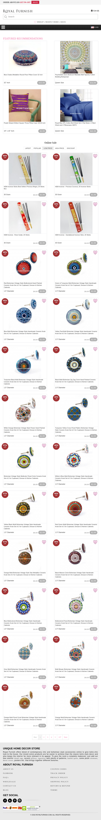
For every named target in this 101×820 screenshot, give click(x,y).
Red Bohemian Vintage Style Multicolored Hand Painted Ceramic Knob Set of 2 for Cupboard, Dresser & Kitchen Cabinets (23, 285)
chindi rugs (18, 758)
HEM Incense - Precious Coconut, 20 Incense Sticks (73, 186)
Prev (35, 737)
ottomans (93, 758)
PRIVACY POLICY (59, 777)
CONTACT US (9, 786)
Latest (28, 148)
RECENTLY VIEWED (52, 22)
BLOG (6, 790)
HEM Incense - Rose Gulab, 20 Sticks (17, 235)
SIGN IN (62, 22)
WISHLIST (40, 22)
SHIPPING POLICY (60, 782)
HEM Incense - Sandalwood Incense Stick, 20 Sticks (73, 235)
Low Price (48, 148)
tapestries (42, 758)
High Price (59, 148)
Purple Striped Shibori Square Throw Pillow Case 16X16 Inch (24, 123)
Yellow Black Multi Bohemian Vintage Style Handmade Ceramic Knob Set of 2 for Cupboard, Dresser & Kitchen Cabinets (23, 526)
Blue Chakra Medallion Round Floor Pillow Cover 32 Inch (23, 75)
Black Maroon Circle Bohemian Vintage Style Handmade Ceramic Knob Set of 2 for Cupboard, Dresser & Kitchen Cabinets (74, 575)
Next (65, 737)
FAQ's (6, 777)
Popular (37, 148)
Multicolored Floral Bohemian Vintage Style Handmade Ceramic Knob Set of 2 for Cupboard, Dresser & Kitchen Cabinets (74, 623)
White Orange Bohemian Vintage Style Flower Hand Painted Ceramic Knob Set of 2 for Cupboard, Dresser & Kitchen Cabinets (24, 430)
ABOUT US (8, 769)
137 (60, 737)
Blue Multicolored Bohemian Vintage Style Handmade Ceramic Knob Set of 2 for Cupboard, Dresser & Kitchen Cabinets (23, 623)
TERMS (54, 790)
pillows (34, 758)
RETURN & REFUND (60, 786)
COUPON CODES (59, 769)
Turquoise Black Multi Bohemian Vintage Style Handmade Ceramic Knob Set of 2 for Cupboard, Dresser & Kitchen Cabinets (23, 382)
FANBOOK (8, 773)
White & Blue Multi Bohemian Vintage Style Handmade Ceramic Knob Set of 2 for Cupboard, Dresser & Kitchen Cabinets (74, 478)
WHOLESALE (9, 782)
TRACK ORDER (58, 773)
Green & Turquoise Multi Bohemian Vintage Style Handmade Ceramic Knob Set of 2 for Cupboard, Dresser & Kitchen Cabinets (75, 285)
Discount (71, 148)
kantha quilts (73, 758)
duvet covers (8, 760)
